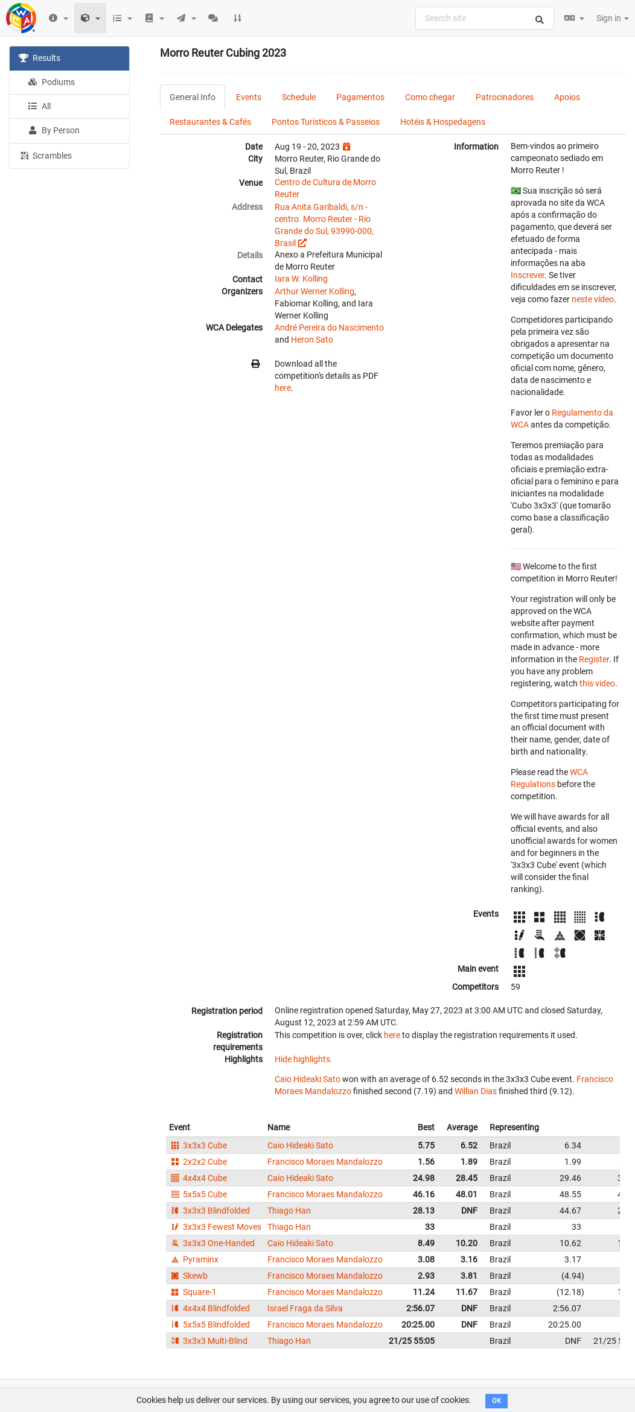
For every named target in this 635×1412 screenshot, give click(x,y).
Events (248, 97)
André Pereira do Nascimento (329, 327)
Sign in (612, 18)
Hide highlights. (304, 1059)
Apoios (567, 97)
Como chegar (430, 97)
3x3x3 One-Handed (212, 1243)
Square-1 (193, 1292)
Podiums (51, 82)
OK (496, 1401)
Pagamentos (360, 97)
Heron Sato (312, 339)
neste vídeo (593, 299)
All (39, 106)
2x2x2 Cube (198, 1162)
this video (597, 683)
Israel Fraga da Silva (305, 1308)
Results (39, 58)
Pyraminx (194, 1259)
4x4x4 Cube (198, 1178)
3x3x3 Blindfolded (209, 1210)
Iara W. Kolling (301, 278)
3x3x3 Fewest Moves (215, 1227)
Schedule (299, 97)
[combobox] (484, 18)
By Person (54, 130)
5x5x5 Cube (198, 1194)
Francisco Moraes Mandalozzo (325, 1162)
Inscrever (527, 275)
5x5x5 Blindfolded (209, 1324)
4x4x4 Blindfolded (209, 1308)
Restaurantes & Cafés (210, 122)
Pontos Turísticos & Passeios (326, 122)
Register (594, 659)
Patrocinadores (505, 97)
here (283, 388)
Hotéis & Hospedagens (442, 122)
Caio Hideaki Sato (307, 1079)
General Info (192, 97)
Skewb (188, 1276)
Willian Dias (476, 1091)
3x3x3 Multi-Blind (208, 1341)
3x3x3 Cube (198, 1145)
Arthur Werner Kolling (314, 291)
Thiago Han (289, 1210)
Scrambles (45, 155)
